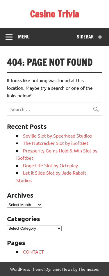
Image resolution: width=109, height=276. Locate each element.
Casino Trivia (54, 14)
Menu (24, 37)
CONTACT (33, 251)
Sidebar (85, 37)
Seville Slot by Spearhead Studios (57, 135)
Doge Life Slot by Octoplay (50, 165)
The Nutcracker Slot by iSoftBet (55, 143)
